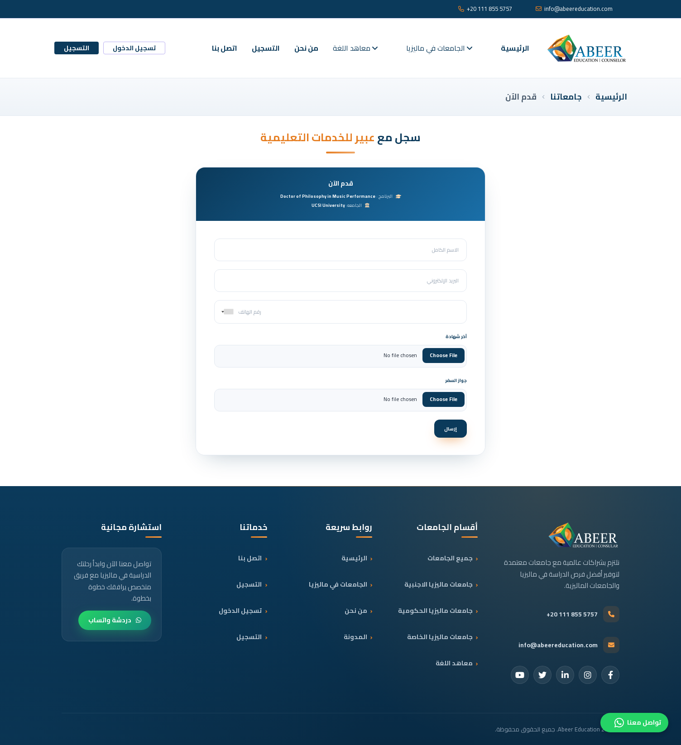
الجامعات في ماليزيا (439, 48)
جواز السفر (456, 380)
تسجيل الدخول (134, 48)
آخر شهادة (456, 336)
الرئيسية (515, 48)
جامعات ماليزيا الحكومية (434, 610)
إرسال (450, 428)
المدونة (354, 637)
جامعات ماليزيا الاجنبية (437, 584)
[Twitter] (542, 675)
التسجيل (266, 48)
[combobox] (225, 312)
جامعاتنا (566, 97)
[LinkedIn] (565, 675)
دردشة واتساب (114, 620)
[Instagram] (588, 675)
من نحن (306, 48)
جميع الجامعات (449, 558)
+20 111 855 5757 (485, 9)
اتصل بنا (224, 48)
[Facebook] (610, 675)
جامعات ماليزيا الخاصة (439, 637)
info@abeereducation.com (574, 9)
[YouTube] (520, 675)
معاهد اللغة (355, 48)
